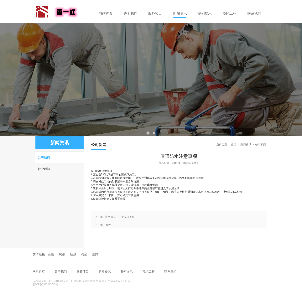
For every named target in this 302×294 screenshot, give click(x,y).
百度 (51, 254)
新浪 (73, 254)
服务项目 (82, 271)
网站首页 (39, 271)
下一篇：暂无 (103, 225)
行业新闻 (44, 169)
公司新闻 (44, 157)
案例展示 (126, 271)
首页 (233, 144)
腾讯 (62, 254)
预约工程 (148, 271)
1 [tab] (148, 133)
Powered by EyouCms (119, 281)
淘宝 (84, 254)
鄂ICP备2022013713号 (45, 284)
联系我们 (170, 271)
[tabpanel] (151, 79)
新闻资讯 (245, 144)
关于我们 (61, 271)
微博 (95, 254)
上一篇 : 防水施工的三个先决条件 (115, 216)
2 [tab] (154, 133)
